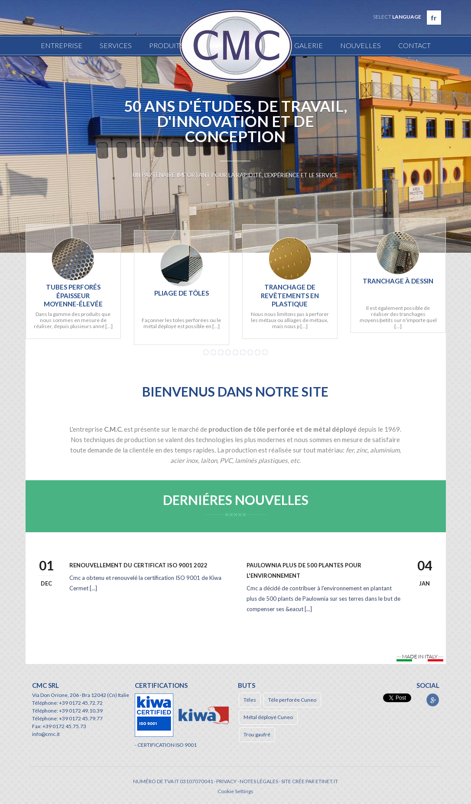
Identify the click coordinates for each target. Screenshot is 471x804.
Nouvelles (360, 45)
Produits (166, 45)
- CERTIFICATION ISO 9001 (166, 745)
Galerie (308, 45)
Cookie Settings (235, 791)
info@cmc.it (46, 734)
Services (116, 45)
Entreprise (61, 45)
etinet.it (326, 781)
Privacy (226, 781)
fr (434, 17)
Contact (414, 45)
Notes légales (259, 781)
